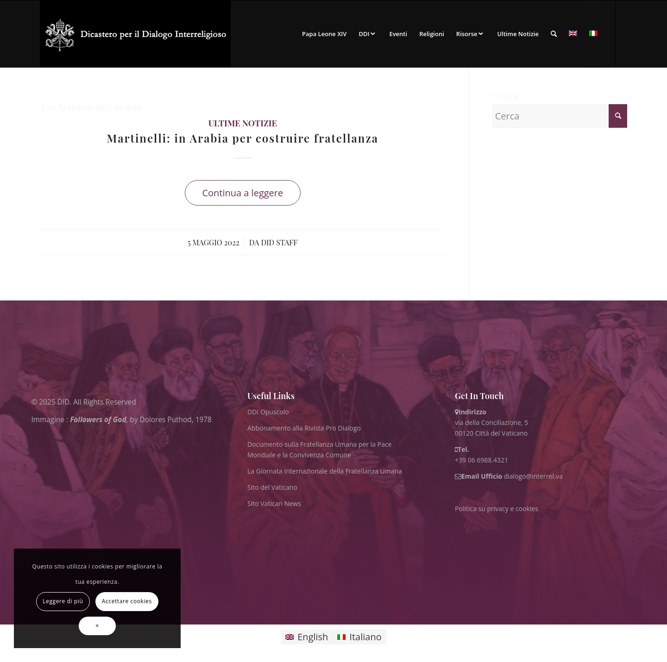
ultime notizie (242, 123)
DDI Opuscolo (268, 411)
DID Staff (279, 242)
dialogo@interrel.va (533, 476)
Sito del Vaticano (272, 487)
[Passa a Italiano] (359, 636)
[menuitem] (324, 33)
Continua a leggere (242, 193)
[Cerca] (554, 33)
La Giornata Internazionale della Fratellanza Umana (324, 471)
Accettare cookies (127, 601)
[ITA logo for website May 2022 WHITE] (135, 33)
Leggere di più (63, 601)
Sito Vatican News (274, 503)
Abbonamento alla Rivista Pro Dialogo (304, 428)
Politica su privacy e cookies (496, 508)
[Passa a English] (307, 636)
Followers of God (98, 420)
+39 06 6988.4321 (481, 460)
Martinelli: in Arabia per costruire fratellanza (243, 138)
